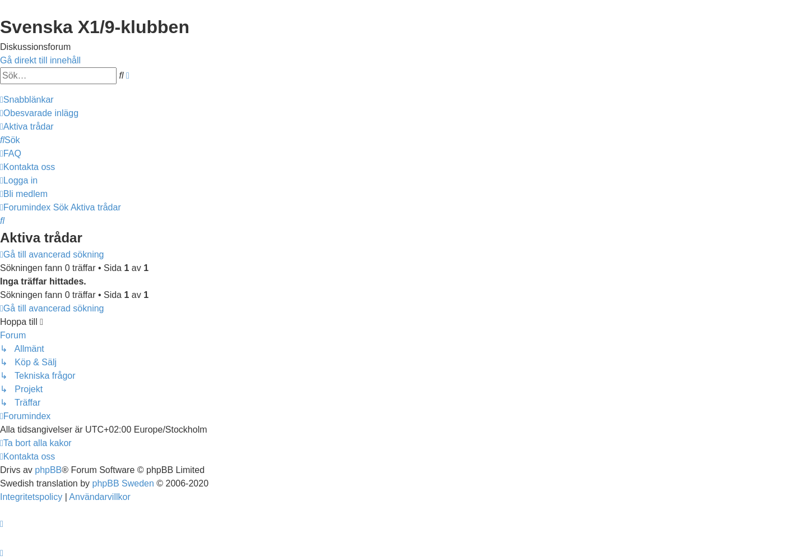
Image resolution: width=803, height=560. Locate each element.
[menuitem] (39, 113)
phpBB (48, 470)
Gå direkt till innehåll (40, 60)
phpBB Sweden (123, 483)
